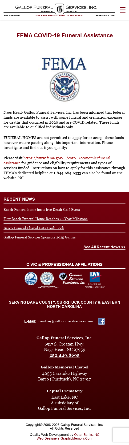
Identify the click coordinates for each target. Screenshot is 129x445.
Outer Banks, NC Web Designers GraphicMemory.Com (68, 436)
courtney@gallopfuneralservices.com (66, 321)
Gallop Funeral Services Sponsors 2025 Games (40, 237)
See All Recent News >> (104, 247)
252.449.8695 (64, 355)
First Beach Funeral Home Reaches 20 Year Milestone (46, 219)
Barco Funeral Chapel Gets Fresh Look (34, 228)
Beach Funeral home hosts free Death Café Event (42, 209)
